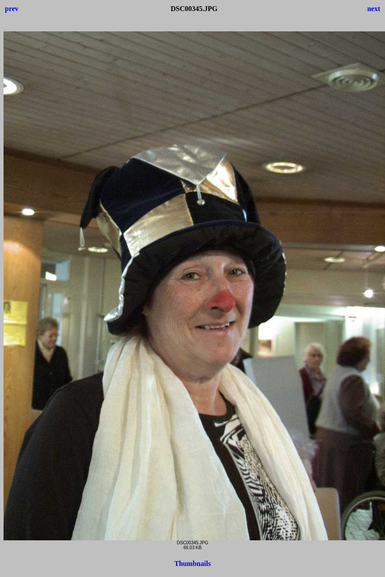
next (373, 8)
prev (12, 8)
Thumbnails (192, 563)
